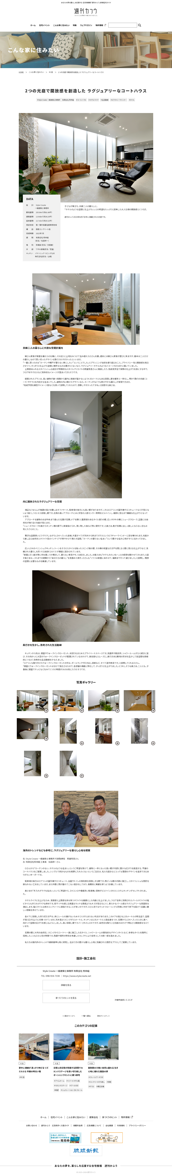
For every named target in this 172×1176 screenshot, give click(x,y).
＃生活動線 (104, 100)
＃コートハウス (81, 100)
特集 (75, 25)
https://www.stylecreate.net (77, 975)
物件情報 (100, 25)
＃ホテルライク (93, 100)
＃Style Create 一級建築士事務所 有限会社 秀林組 (55, 100)
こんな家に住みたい (61, 25)
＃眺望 (56, 1090)
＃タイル (132, 100)
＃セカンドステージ (60, 1085)
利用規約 (121, 1125)
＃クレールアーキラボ (96, 1077)
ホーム (33, 25)
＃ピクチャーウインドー (119, 100)
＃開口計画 (100, 1086)
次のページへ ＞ (103, 1016)
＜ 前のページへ (68, 1016)
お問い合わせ (31, 1125)
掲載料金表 (78, 1125)
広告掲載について (94, 1125)
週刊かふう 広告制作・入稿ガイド (55, 1125)
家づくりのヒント (109, 1117)
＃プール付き (73, 1085)
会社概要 (109, 1125)
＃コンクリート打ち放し (97, 1082)
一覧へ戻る (86, 1015)
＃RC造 (21, 1077)
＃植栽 (109, 1082)
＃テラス (91, 1086)
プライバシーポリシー (137, 1125)
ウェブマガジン (86, 25)
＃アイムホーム (59, 1081)
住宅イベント (44, 25)
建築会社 (93, 1117)
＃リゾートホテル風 (73, 1081)
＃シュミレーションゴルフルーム (71, 1090)
